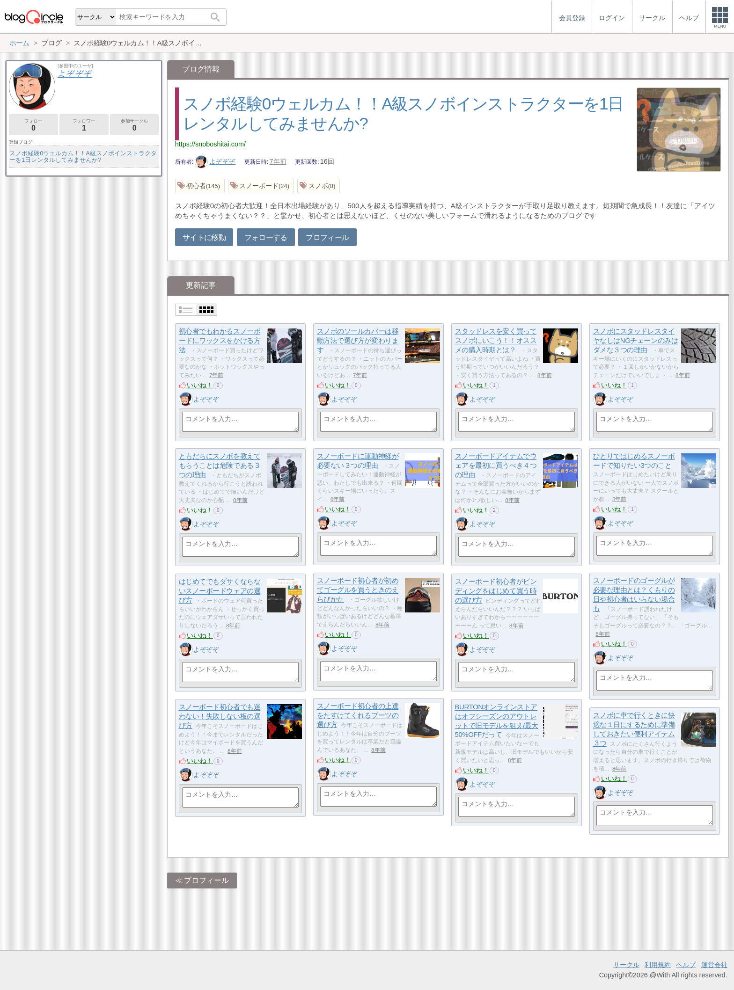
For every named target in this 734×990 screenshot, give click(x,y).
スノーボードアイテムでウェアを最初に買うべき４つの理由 (496, 465)
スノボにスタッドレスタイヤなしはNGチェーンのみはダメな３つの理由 (635, 341)
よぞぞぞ (215, 161)
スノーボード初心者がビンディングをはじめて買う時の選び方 (496, 591)
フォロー (33, 125)
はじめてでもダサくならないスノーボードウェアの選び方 (220, 591)
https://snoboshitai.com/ (210, 144)
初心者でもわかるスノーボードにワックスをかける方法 (220, 341)
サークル (626, 964)
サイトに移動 (204, 237)
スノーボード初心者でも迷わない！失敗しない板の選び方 (220, 716)
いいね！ (200, 385)
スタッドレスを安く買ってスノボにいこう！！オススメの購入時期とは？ (496, 341)
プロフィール (327, 237)
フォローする (265, 237)
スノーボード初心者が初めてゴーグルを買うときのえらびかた (358, 590)
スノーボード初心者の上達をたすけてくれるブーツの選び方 (358, 715)
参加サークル (134, 125)
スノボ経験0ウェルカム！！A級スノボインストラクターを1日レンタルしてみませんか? (83, 156)
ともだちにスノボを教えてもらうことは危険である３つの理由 (220, 465)
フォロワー (84, 125)
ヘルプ (686, 964)
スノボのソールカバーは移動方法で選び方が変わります (358, 341)
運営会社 (714, 964)
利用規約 (658, 964)
